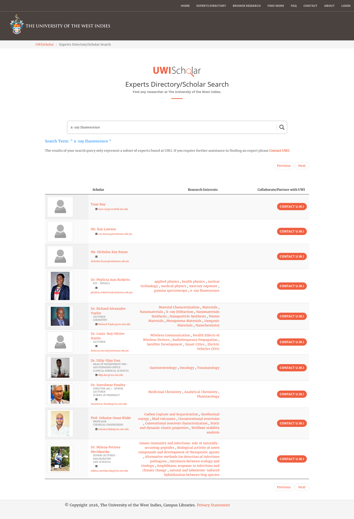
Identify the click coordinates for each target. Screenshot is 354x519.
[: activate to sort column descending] (66, 189)
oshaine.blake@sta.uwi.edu (113, 429)
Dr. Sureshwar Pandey (108, 385)
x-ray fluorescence (204, 291)
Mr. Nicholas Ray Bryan (109, 252)
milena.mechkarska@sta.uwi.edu (109, 470)
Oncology (187, 368)
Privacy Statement (213, 505)
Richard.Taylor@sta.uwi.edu (114, 324)
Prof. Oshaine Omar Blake (111, 418)
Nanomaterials (151, 312)
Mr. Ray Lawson (103, 229)
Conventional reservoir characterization (176, 423)
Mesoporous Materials (183, 321)
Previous (284, 166)
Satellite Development (164, 344)
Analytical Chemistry (200, 392)
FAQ (294, 6)
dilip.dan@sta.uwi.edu (110, 375)
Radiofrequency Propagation (194, 340)
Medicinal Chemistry (164, 392)
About (329, 6)
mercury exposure (203, 286)
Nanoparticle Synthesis (188, 316)
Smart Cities (195, 344)
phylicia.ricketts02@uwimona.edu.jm (112, 292)
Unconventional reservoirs (198, 419)
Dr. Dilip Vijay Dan (105, 360)
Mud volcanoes (163, 419)
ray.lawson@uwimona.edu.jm (115, 234)
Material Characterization (179, 307)
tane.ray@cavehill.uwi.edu (113, 209)
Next (302, 166)
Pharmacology (208, 396)
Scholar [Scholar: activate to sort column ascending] (98, 190)
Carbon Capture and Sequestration (171, 414)
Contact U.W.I (279, 151)
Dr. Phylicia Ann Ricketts (110, 280)
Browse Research (247, 6)
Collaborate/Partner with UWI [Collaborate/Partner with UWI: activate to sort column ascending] (281, 190)
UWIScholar (44, 44)
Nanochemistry (207, 325)
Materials (209, 307)
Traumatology (208, 368)
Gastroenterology (163, 368)
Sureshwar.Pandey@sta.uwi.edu (109, 404)
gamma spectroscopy (170, 291)
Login (346, 6)
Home (185, 6)
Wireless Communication (170, 335)
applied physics (166, 281)
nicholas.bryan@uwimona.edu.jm (110, 261)
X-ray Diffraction (179, 312)
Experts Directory (211, 6)
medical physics (173, 286)
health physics (193, 281)
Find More (276, 6)
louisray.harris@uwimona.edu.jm (110, 350)
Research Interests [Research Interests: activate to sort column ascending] (203, 190)
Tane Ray (98, 204)
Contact (310, 6)
